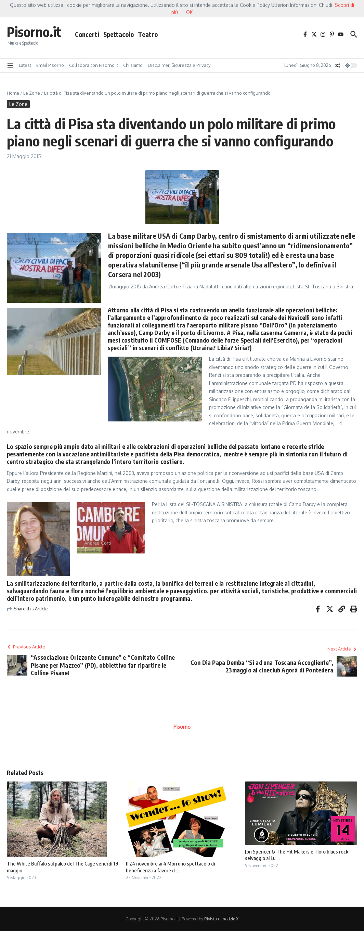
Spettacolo (118, 34)
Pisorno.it (34, 31)
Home (13, 93)
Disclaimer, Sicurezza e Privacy (179, 65)
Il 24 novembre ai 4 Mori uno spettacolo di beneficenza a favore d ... (170, 866)
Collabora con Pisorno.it (93, 65)
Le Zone (31, 93)
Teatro (148, 34)
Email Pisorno (50, 65)
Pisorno (182, 727)
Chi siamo (133, 65)
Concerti (87, 34)
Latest (25, 65)
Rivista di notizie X (221, 918)
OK (189, 12)
